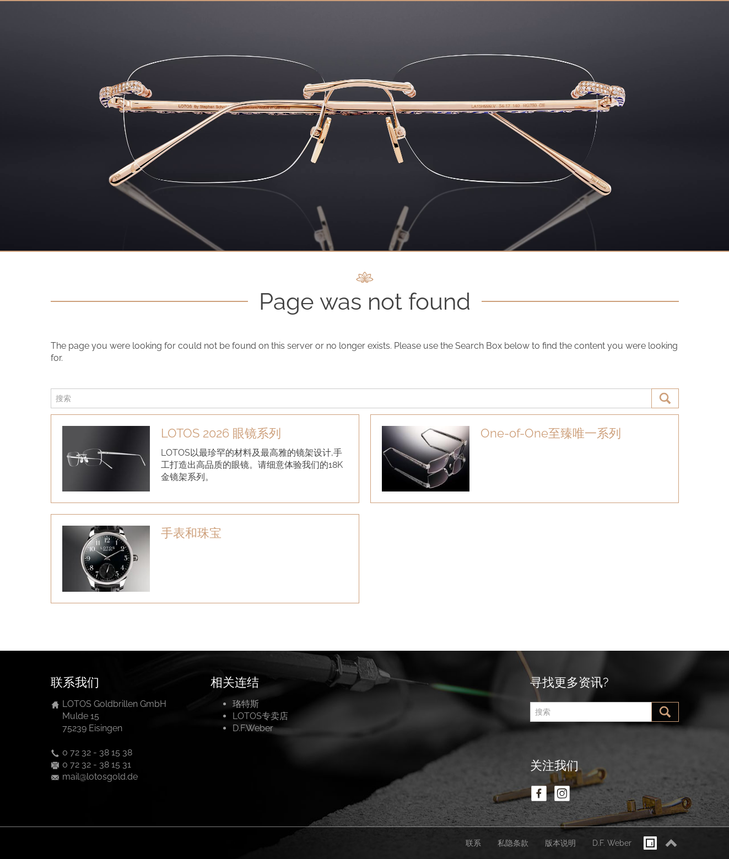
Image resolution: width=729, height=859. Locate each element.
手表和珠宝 (191, 533)
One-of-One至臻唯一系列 (550, 433)
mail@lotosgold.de (100, 776)
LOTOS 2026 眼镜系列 (221, 433)
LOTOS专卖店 (260, 716)
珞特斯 (246, 704)
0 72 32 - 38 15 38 (97, 752)
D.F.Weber (253, 728)
